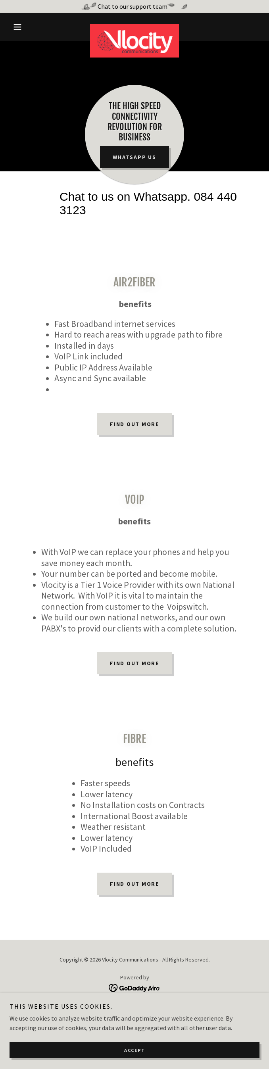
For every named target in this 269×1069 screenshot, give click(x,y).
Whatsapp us (134, 157)
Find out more (134, 424)
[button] (28, 27)
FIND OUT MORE (134, 663)
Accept (134, 1050)
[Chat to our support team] (134, 6)
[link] (134, 27)
